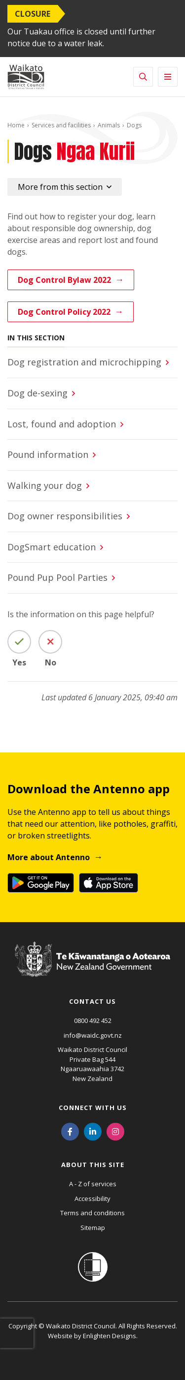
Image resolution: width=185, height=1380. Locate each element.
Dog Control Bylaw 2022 (64, 279)
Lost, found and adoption (61, 424)
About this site (92, 1164)
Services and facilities (61, 125)
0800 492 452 (92, 1020)
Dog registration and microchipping (84, 362)
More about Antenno (48, 857)
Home (16, 125)
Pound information (47, 454)
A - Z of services (92, 1183)
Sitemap (92, 1227)
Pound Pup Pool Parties (57, 577)
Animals (109, 125)
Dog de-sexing (37, 393)
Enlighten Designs (109, 1335)
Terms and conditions (92, 1212)
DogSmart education (51, 547)
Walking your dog (45, 485)
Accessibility (92, 1198)
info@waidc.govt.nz (93, 1035)
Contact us (92, 1001)
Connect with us (93, 1107)
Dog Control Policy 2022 (64, 311)
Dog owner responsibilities (64, 516)
